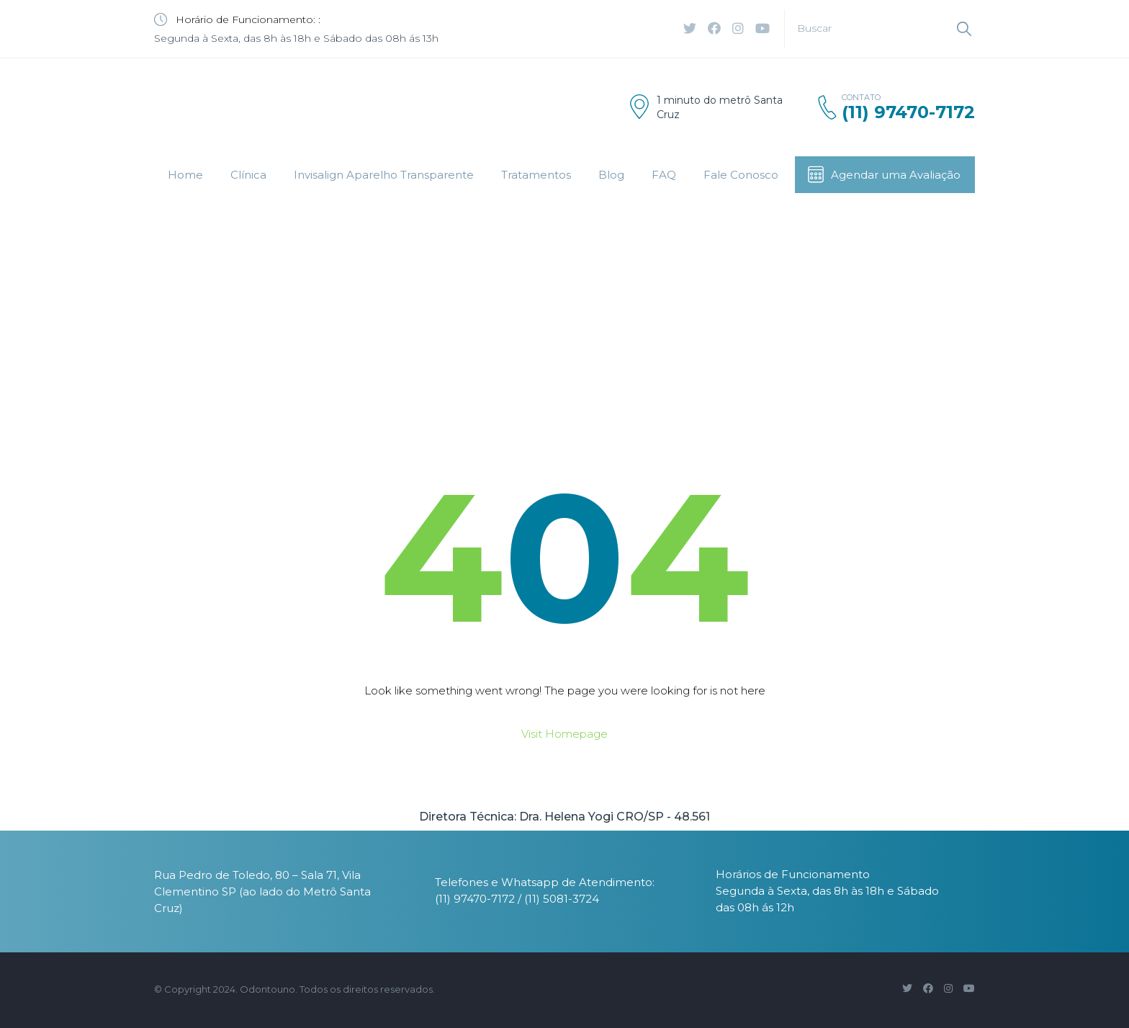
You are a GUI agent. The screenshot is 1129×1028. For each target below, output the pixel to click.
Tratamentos (536, 175)
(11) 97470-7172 (908, 112)
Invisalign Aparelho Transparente (384, 175)
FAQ (664, 175)
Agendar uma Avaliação (883, 174)
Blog (611, 175)
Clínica (248, 175)
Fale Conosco (740, 175)
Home (185, 175)
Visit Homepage (564, 734)
